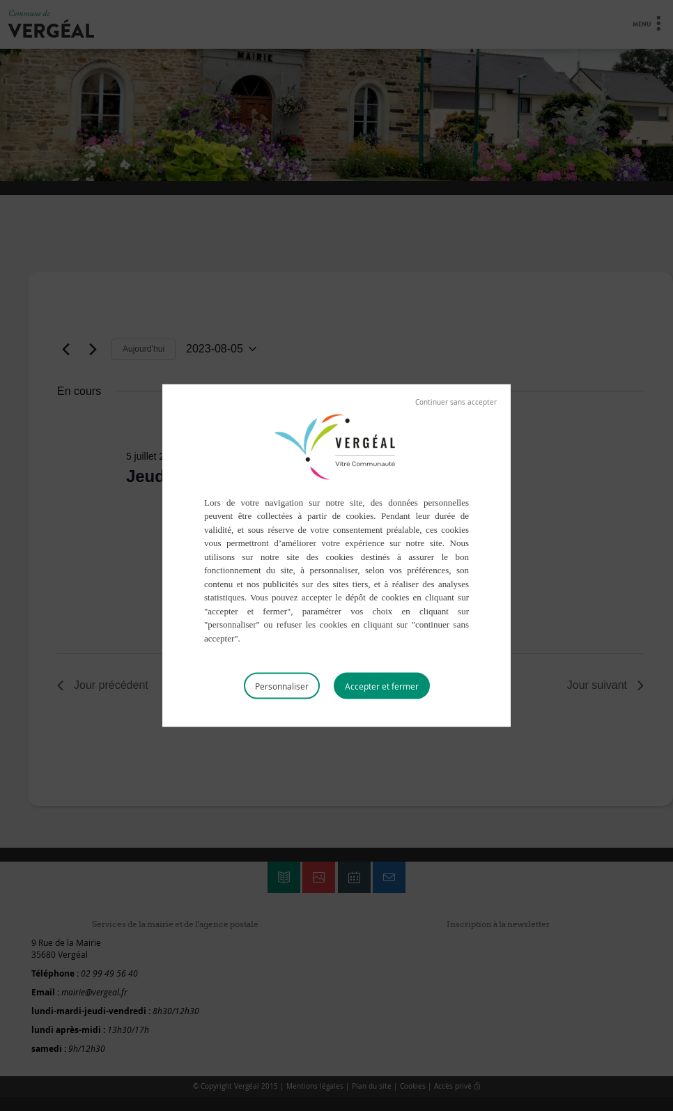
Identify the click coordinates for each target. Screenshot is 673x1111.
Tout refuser (456, 402)
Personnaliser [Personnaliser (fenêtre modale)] (282, 686)
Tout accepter (382, 686)
